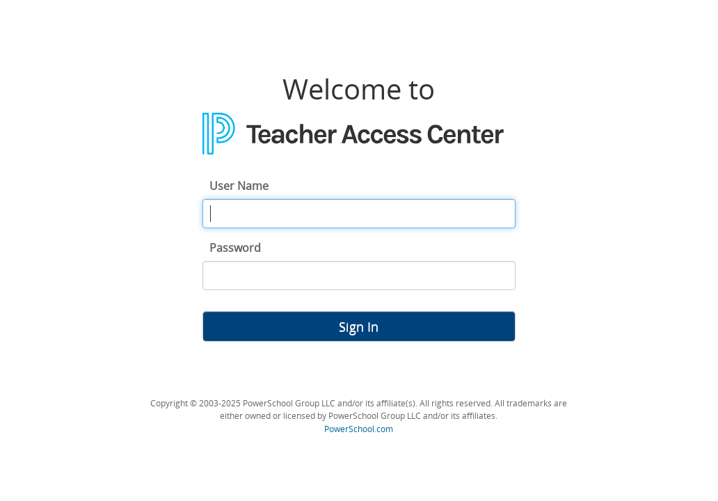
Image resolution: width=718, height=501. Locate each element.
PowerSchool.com (358, 429)
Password (235, 247)
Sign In (358, 326)
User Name (239, 185)
